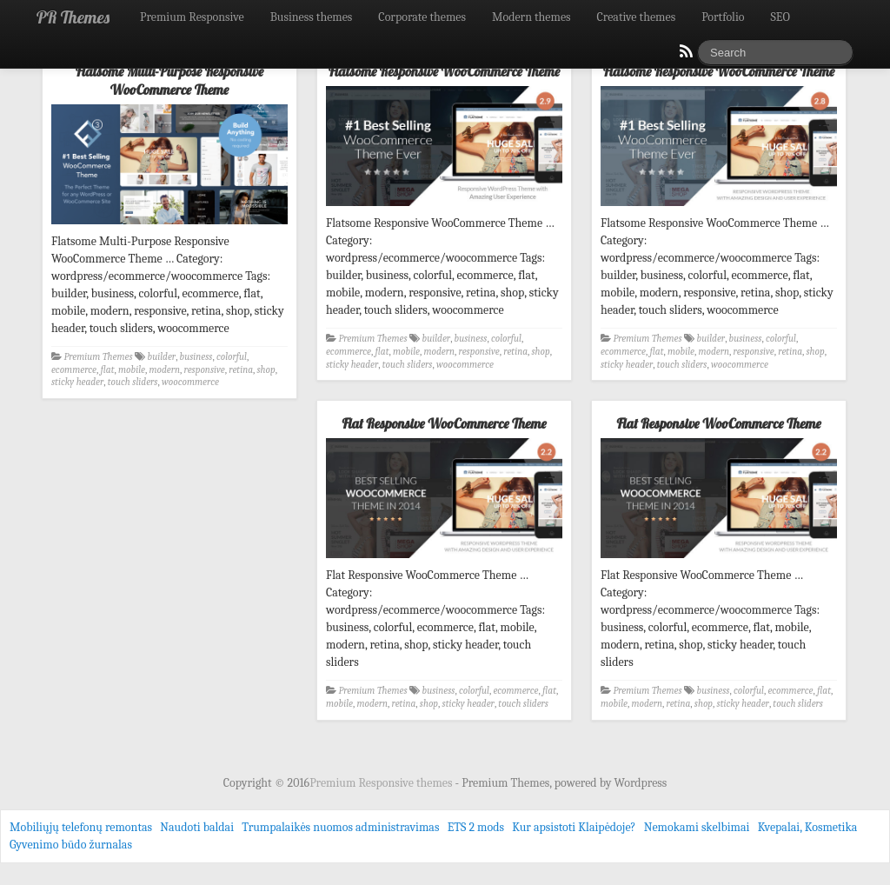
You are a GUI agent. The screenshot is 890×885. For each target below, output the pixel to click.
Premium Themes (98, 357)
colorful (231, 357)
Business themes (311, 17)
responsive (204, 370)
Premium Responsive (192, 17)
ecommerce (73, 370)
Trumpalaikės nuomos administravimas (340, 827)
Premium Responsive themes (382, 782)
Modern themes (531, 17)
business (196, 357)
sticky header (77, 382)
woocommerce (190, 382)
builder (162, 357)
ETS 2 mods (476, 827)
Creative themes (636, 17)
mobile (131, 370)
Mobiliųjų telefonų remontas (81, 827)
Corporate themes (422, 17)
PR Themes (73, 17)
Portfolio (722, 17)
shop (266, 370)
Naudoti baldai (197, 827)
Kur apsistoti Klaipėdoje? (573, 827)
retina (241, 370)
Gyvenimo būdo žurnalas (71, 844)
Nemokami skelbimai (697, 827)
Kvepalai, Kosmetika (808, 827)
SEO (780, 17)
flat (108, 370)
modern (165, 370)
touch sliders (133, 382)
